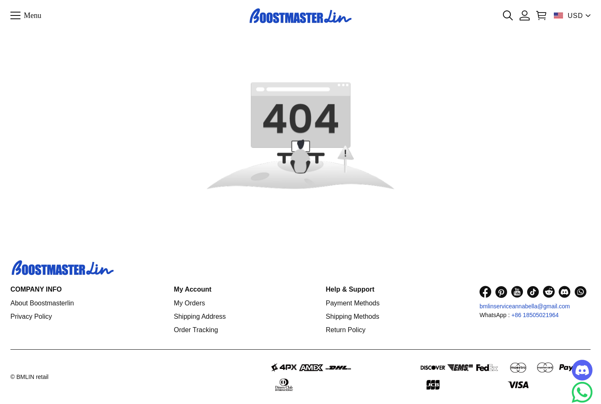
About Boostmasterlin (42, 303)
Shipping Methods (352, 316)
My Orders (189, 303)
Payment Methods (353, 303)
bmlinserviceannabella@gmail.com (525, 306)
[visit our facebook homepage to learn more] (485, 292)
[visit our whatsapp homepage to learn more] (580, 292)
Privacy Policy (31, 316)
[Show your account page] (524, 15)
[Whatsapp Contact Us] (582, 392)
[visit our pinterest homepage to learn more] (501, 292)
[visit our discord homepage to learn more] (565, 292)
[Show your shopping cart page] (541, 15)
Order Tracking (196, 329)
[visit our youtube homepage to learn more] (517, 292)
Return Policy (346, 329)
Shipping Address (200, 316)
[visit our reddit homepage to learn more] (549, 292)
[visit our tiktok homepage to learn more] (533, 292)
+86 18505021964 (534, 315)
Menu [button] (32, 15)
